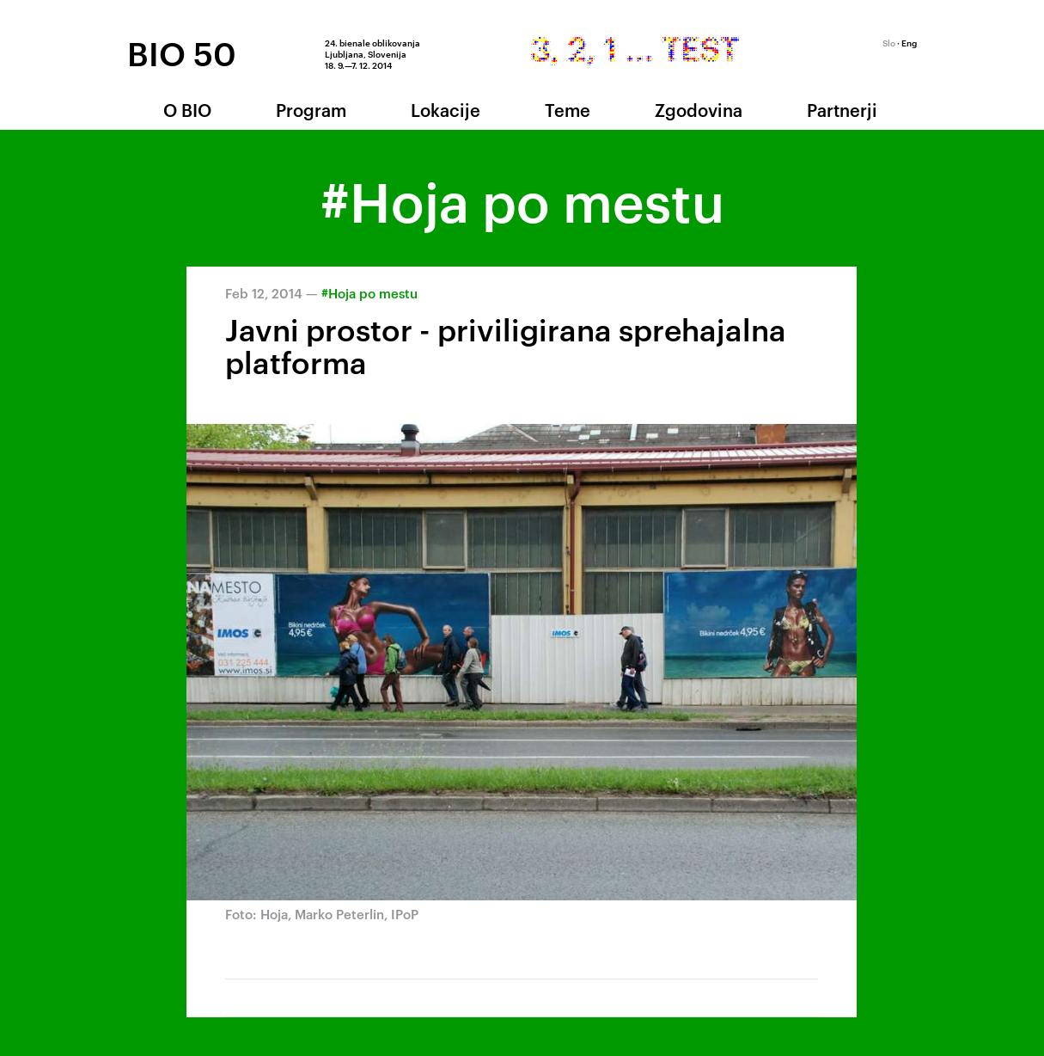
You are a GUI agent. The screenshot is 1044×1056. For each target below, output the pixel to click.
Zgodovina (698, 109)
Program (311, 109)
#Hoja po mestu (369, 293)
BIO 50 (181, 52)
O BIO (187, 109)
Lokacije (445, 109)
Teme (567, 109)
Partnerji (842, 109)
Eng (909, 42)
